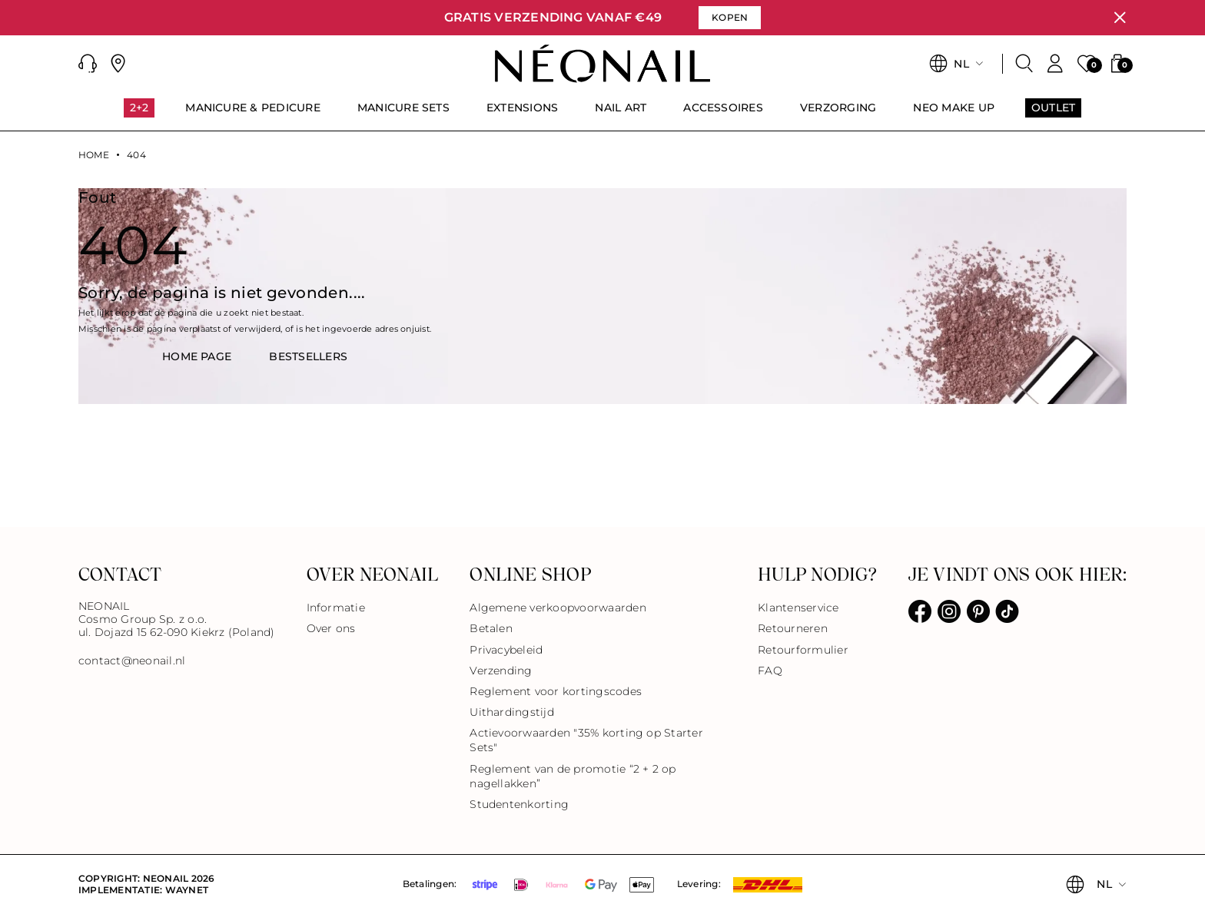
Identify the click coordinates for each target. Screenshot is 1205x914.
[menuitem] (139, 114)
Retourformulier (803, 650)
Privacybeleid (506, 650)
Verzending (501, 670)
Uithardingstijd (512, 712)
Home (93, 155)
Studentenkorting (519, 804)
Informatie (336, 607)
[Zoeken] (1024, 64)
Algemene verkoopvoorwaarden (558, 607)
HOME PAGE (196, 356)
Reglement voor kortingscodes (556, 691)
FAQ (770, 670)
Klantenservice (798, 607)
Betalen (491, 628)
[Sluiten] (1120, 18)
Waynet (186, 890)
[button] (87, 64)
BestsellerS (308, 356)
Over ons (331, 628)
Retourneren (793, 628)
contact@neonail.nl (131, 660)
